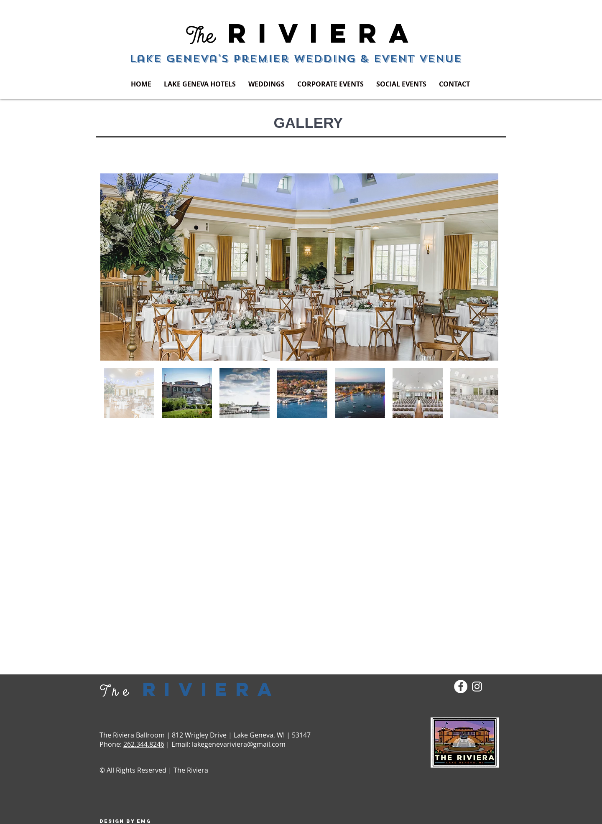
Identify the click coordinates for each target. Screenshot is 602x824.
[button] (200, 84)
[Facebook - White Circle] (460, 686)
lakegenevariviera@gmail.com (239, 744)
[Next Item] (484, 267)
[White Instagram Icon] (477, 686)
